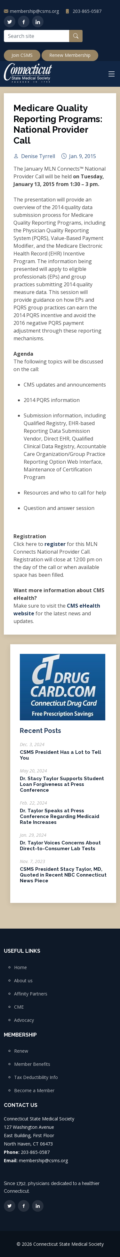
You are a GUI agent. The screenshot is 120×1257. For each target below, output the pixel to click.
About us (23, 980)
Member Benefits (32, 1064)
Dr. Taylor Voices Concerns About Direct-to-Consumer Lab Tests (60, 848)
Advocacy (24, 1020)
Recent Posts (40, 733)
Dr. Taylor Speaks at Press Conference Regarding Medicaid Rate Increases (59, 819)
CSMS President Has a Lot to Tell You (60, 758)
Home (20, 967)
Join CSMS (22, 55)
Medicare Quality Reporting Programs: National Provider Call (57, 126)
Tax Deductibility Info (36, 1077)
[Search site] (36, 36)
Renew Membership (70, 55)
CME (19, 1007)
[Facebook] (23, 21)
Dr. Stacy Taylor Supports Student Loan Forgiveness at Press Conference (62, 787)
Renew (21, 1051)
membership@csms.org (34, 11)
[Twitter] (9, 21)
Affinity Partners (30, 994)
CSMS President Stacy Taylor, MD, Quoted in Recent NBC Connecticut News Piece (63, 878)
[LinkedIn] (38, 21)
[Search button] (76, 36)
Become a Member (34, 1090)
